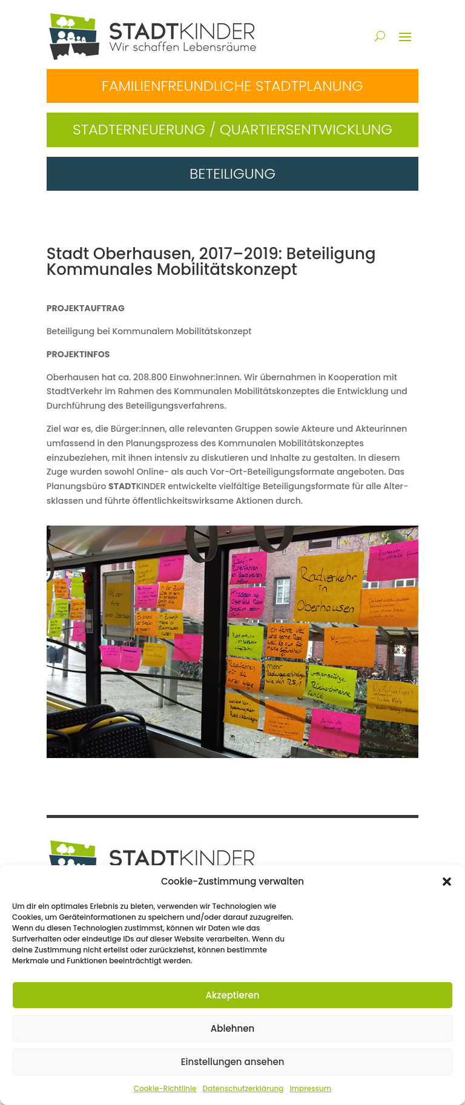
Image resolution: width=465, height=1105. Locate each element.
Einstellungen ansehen (233, 1061)
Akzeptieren (233, 995)
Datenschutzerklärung (242, 1088)
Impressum (310, 1088)
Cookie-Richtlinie (165, 1088)
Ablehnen (232, 1028)
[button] (447, 882)
